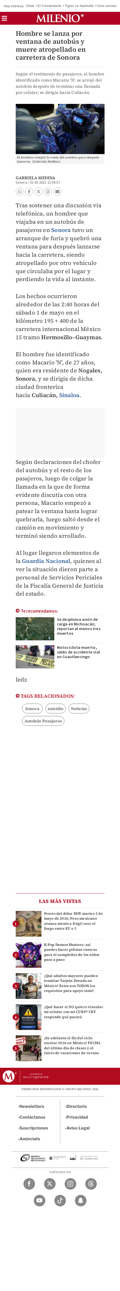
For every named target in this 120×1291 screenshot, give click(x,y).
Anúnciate (30, 1138)
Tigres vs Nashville (79, 6)
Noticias (79, 708)
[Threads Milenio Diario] (91, 1184)
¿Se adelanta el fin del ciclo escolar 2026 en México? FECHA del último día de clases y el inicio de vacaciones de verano (72, 1045)
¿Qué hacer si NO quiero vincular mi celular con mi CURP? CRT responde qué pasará (73, 1011)
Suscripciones (34, 1128)
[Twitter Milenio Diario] (50, 1184)
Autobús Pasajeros (43, 721)
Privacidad (77, 1117)
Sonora (61, 230)
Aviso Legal (78, 1128)
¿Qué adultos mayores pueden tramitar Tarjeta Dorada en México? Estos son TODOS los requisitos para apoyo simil (71, 983)
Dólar (30, 6)
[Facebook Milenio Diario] (29, 1184)
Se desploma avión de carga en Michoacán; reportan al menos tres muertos (78, 626)
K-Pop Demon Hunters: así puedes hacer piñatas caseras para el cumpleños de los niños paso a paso (72, 952)
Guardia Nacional (46, 561)
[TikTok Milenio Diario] (60, 1200)
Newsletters (32, 1106)
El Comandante (49, 6)
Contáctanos (33, 1117)
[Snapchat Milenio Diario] (81, 1200)
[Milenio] (60, 18)
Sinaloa (69, 395)
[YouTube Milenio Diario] (39, 1200)
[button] (4, 20)
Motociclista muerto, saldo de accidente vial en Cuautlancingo (78, 652)
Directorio (76, 1106)
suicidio (56, 708)
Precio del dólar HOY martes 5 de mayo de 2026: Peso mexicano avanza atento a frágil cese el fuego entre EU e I (73, 921)
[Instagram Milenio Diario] (70, 1184)
